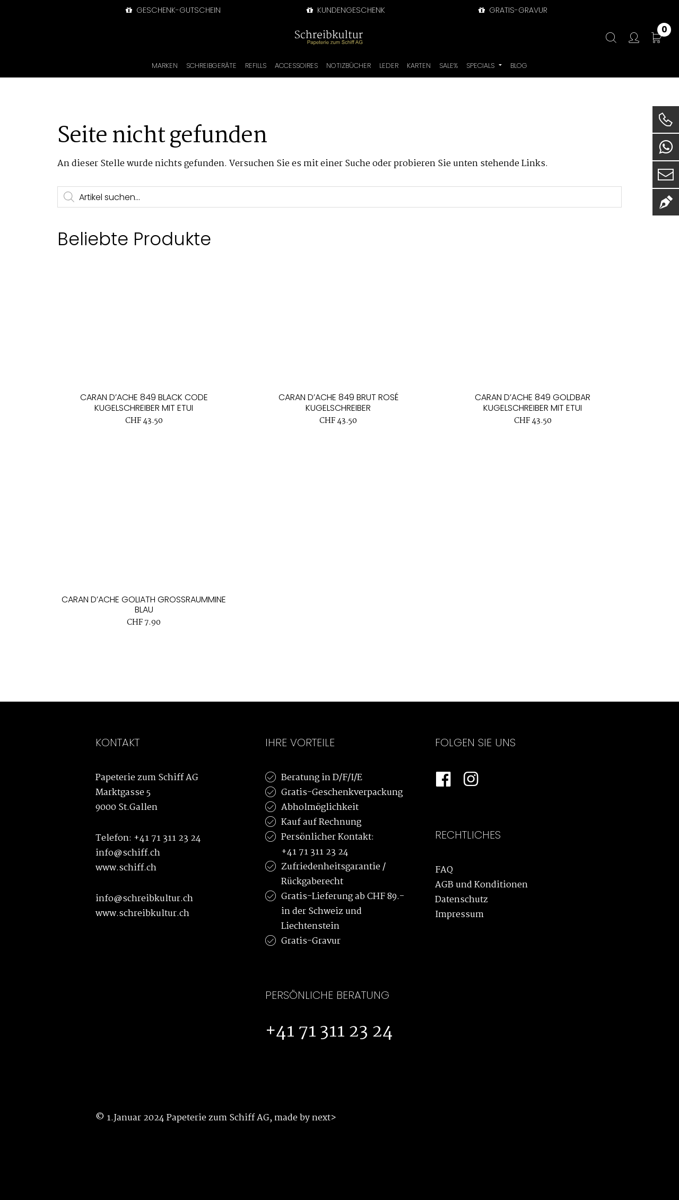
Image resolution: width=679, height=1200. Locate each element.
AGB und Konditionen (481, 885)
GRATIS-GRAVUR (511, 10)
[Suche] (605, 38)
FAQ (444, 870)
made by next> (305, 1118)
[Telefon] (665, 119)
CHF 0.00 (664, 32)
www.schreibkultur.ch (142, 914)
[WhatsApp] (665, 147)
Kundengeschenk (344, 10)
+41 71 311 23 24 (167, 838)
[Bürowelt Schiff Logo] (379, 37)
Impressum (459, 915)
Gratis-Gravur (311, 941)
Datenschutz (461, 900)
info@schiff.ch (127, 853)
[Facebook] (443, 780)
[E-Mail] (665, 174)
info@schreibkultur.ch (144, 899)
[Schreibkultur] (329, 37)
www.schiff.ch (125, 868)
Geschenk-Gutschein (172, 10)
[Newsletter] (665, 202)
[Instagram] (471, 780)
